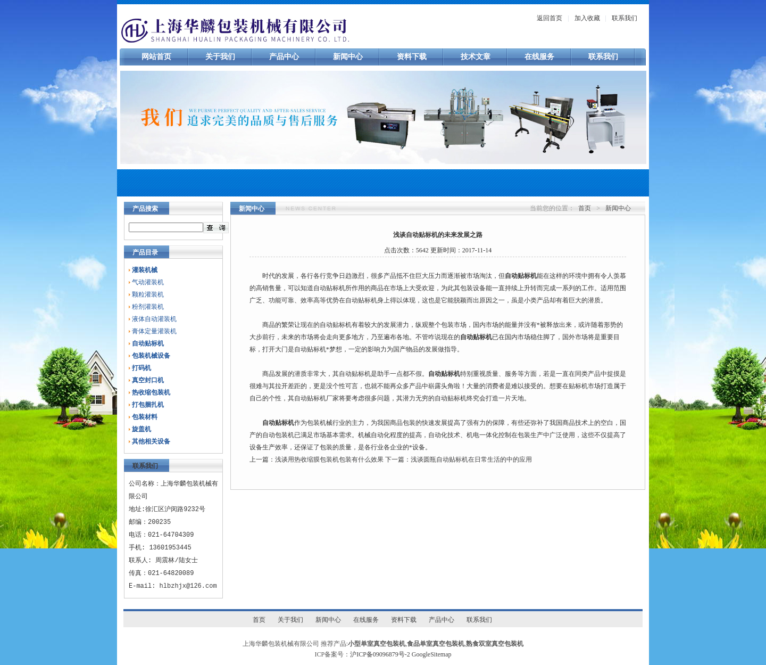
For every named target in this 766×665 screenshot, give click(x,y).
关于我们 (220, 57)
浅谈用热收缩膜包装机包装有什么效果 (329, 459)
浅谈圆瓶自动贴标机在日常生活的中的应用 (471, 459)
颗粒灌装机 (148, 294)
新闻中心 (348, 57)
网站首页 (156, 57)
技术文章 (475, 57)
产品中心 (284, 57)
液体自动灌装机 (154, 319)
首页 (584, 208)
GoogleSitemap (432, 654)
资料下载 (412, 57)
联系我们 (624, 18)
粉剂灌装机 (148, 306)
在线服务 (539, 57)
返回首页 (549, 18)
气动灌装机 (148, 282)
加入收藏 (587, 18)
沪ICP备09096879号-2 (380, 654)
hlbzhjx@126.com (188, 585)
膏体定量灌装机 (154, 331)
